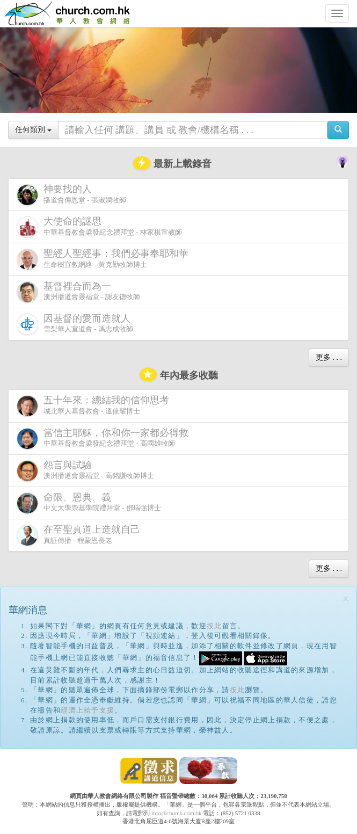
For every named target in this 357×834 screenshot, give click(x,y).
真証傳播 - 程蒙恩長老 (80, 535)
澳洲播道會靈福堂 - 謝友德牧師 (78, 292)
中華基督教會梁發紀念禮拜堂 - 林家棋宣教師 (99, 227)
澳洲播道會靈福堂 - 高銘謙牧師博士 (85, 471)
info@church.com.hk (176, 813)
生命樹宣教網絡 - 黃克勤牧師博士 (105, 259)
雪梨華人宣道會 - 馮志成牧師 (76, 324)
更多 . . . (329, 357)
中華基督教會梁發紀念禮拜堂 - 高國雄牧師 (105, 438)
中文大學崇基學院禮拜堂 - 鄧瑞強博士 (89, 503)
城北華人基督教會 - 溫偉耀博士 (95, 405)
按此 (214, 626)
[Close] (346, 599)
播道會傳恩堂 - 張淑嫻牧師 (71, 195)
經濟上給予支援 (87, 710)
